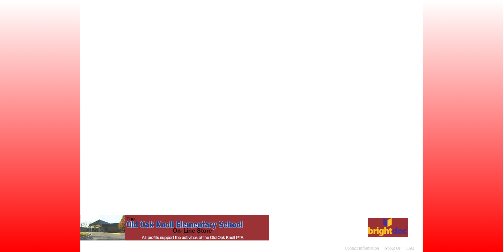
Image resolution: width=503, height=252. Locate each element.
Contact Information (362, 248)
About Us (393, 248)
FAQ (410, 248)
